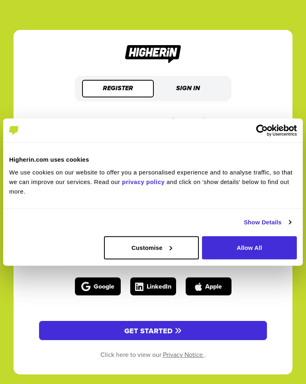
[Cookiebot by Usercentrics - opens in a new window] (262, 131)
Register (118, 89)
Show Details (263, 222)
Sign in (188, 89)
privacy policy (143, 181)
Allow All (249, 247)
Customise (151, 247)
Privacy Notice (183, 354)
